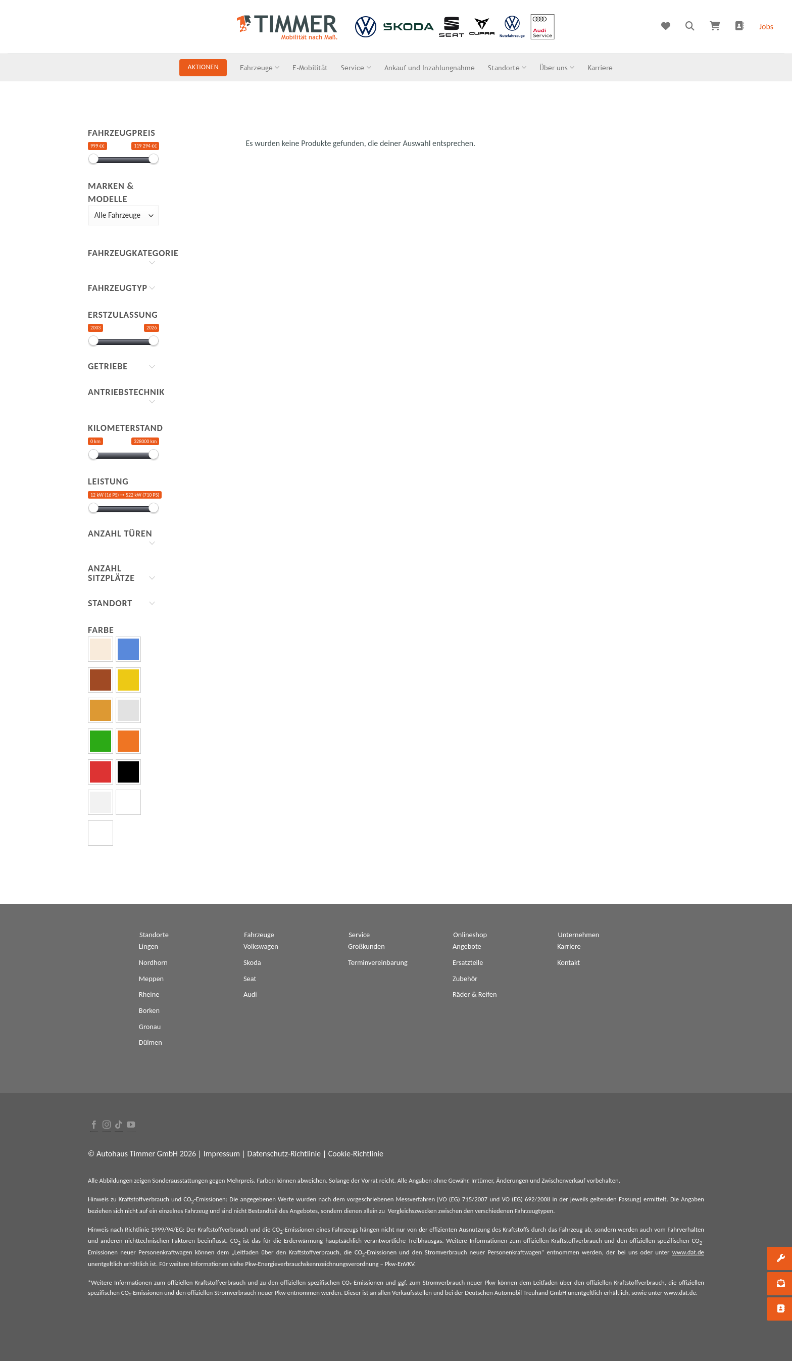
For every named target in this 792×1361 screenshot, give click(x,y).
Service (356, 67)
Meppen (151, 978)
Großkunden (366, 946)
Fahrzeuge (259, 67)
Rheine (149, 994)
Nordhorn (153, 962)
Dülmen (150, 1042)
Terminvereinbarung (378, 962)
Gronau (150, 1026)
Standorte (507, 67)
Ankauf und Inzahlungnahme (429, 67)
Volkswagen (260, 946)
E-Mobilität (310, 67)
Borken (149, 1010)
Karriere (600, 67)
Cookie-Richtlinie (355, 1153)
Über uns (556, 67)
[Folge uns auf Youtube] (131, 1125)
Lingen (148, 946)
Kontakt (568, 962)
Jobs (766, 26)
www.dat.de (688, 1252)
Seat (249, 978)
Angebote (467, 946)
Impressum (222, 1153)
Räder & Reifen (475, 994)
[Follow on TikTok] (119, 1125)
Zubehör (465, 978)
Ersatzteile (468, 962)
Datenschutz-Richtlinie (284, 1153)
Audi (250, 994)
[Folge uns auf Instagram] (107, 1125)
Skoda (252, 962)
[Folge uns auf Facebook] (94, 1125)
